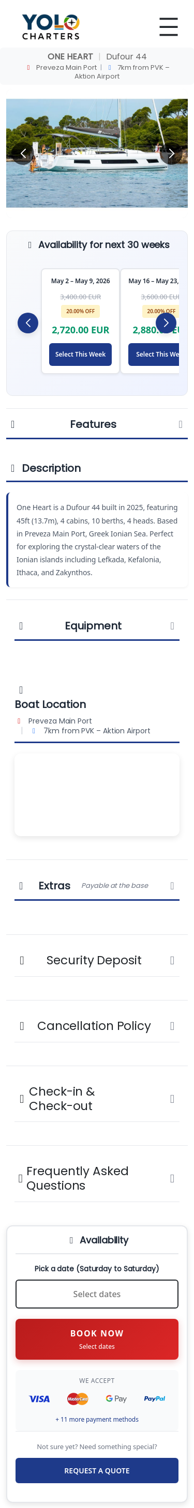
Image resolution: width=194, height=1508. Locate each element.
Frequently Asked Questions (97, 1178)
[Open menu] (168, 27)
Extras (97, 886)
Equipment (97, 626)
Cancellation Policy (97, 1026)
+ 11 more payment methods (97, 1419)
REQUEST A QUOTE (96, 1470)
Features (97, 424)
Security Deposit (97, 960)
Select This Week (80, 354)
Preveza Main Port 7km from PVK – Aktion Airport (97, 72)
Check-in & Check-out (97, 1098)
